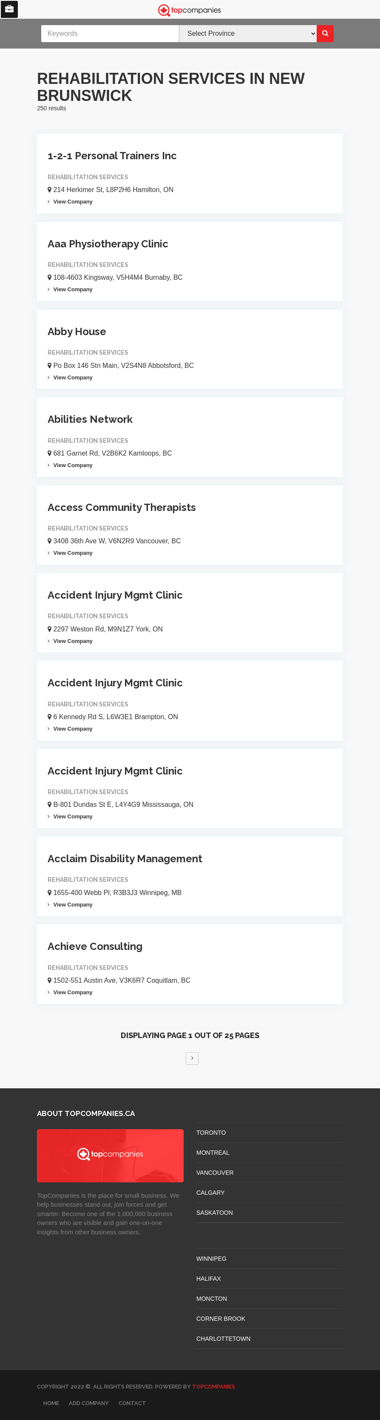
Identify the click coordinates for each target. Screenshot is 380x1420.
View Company (70, 201)
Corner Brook (220, 1318)
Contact (132, 1403)
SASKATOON (214, 1212)
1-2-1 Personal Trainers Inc (112, 155)
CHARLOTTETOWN (223, 1338)
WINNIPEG (211, 1258)
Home (51, 1403)
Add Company (89, 1403)
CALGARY (210, 1192)
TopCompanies (213, 1386)
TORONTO (211, 1132)
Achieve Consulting (95, 946)
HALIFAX (208, 1278)
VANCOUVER (215, 1172)
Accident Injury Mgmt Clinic (115, 595)
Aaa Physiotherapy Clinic (108, 244)
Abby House (77, 331)
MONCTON (211, 1298)
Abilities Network (90, 419)
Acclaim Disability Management (125, 858)
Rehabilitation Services (88, 177)
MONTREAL (213, 1152)
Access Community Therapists (122, 507)
